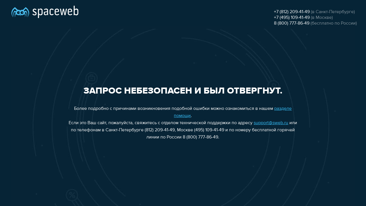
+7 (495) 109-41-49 (292, 17)
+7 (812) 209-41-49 (292, 12)
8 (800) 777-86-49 (291, 23)
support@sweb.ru (271, 123)
